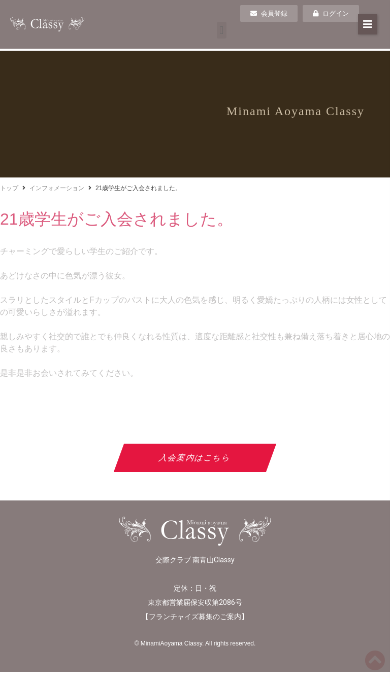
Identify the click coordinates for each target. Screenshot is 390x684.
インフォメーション (56, 188)
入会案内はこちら (195, 457)
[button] (221, 30)
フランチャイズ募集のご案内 (195, 617)
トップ (9, 188)
